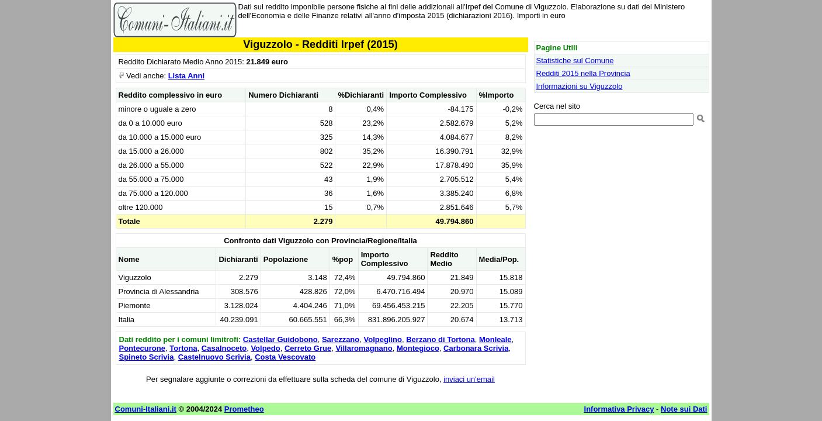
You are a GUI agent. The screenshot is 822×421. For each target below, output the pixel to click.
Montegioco (418, 348)
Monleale (495, 339)
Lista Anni (186, 75)
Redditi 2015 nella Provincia (583, 73)
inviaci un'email (469, 379)
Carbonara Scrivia (475, 348)
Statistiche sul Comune (575, 60)
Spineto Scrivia (146, 357)
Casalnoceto (224, 348)
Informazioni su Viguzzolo (579, 86)
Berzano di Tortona (440, 339)
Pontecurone (142, 348)
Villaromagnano (363, 348)
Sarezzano (340, 339)
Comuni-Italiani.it (145, 409)
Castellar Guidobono (280, 339)
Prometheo (244, 409)
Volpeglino (382, 339)
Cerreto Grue (308, 348)
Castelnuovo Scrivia (214, 357)
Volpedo (265, 348)
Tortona (183, 348)
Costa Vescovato (285, 357)
